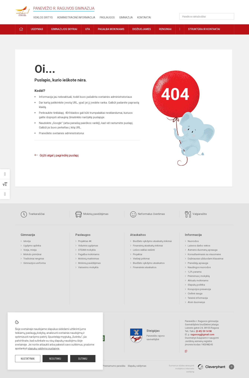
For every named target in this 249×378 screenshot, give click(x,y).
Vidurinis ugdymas (88, 245)
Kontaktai (144, 17)
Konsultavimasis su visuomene (204, 254)
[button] (208, 8)
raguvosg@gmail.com (202, 334)
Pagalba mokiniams (88, 254)
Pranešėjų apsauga (198, 263)
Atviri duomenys (196, 302)
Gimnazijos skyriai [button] (64, 29)
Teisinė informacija (198, 298)
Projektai (137, 254)
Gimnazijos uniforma (34, 263)
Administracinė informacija (76, 17)
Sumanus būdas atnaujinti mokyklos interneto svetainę (181, 368)
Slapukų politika (196, 284)
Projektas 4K (85, 241)
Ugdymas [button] (37, 29)
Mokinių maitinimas (88, 258)
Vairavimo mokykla (88, 267)
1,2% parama (194, 271)
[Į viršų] (231, 366)
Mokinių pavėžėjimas (91, 214)
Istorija (27, 241)
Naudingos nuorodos (199, 267)
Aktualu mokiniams (198, 280)
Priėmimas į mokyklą (199, 276)
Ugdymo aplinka (32, 245)
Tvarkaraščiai (33, 214)
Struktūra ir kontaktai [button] (204, 29)
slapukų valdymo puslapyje (43, 348)
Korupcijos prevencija (199, 289)
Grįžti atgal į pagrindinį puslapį (59, 155)
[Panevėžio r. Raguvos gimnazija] (22, 10)
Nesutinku (55, 358)
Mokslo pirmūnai (32, 254)
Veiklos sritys (43, 17)
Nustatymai (28, 358)
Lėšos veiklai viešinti (144, 249)
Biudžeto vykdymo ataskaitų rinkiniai (152, 241)
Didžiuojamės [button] (141, 29)
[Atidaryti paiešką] (230, 16)
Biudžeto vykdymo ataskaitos (149, 263)
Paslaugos (107, 17)
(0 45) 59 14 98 (203, 331)
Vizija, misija (30, 249)
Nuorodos (193, 241)
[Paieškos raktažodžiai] (206, 16)
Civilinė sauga (195, 293)
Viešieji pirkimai (141, 258)
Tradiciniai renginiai (33, 258)
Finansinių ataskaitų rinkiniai (148, 245)
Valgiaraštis (196, 214)
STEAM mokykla (87, 249)
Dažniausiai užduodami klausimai (205, 258)
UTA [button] (87, 29)
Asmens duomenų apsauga (202, 249)
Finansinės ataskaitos (144, 267)
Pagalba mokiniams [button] (111, 29)
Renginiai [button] (165, 29)
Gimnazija (126, 17)
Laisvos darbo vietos (199, 245)
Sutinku (82, 358)
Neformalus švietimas (147, 214)
